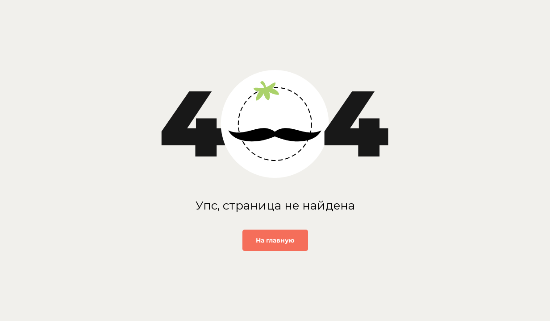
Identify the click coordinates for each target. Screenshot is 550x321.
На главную (275, 240)
